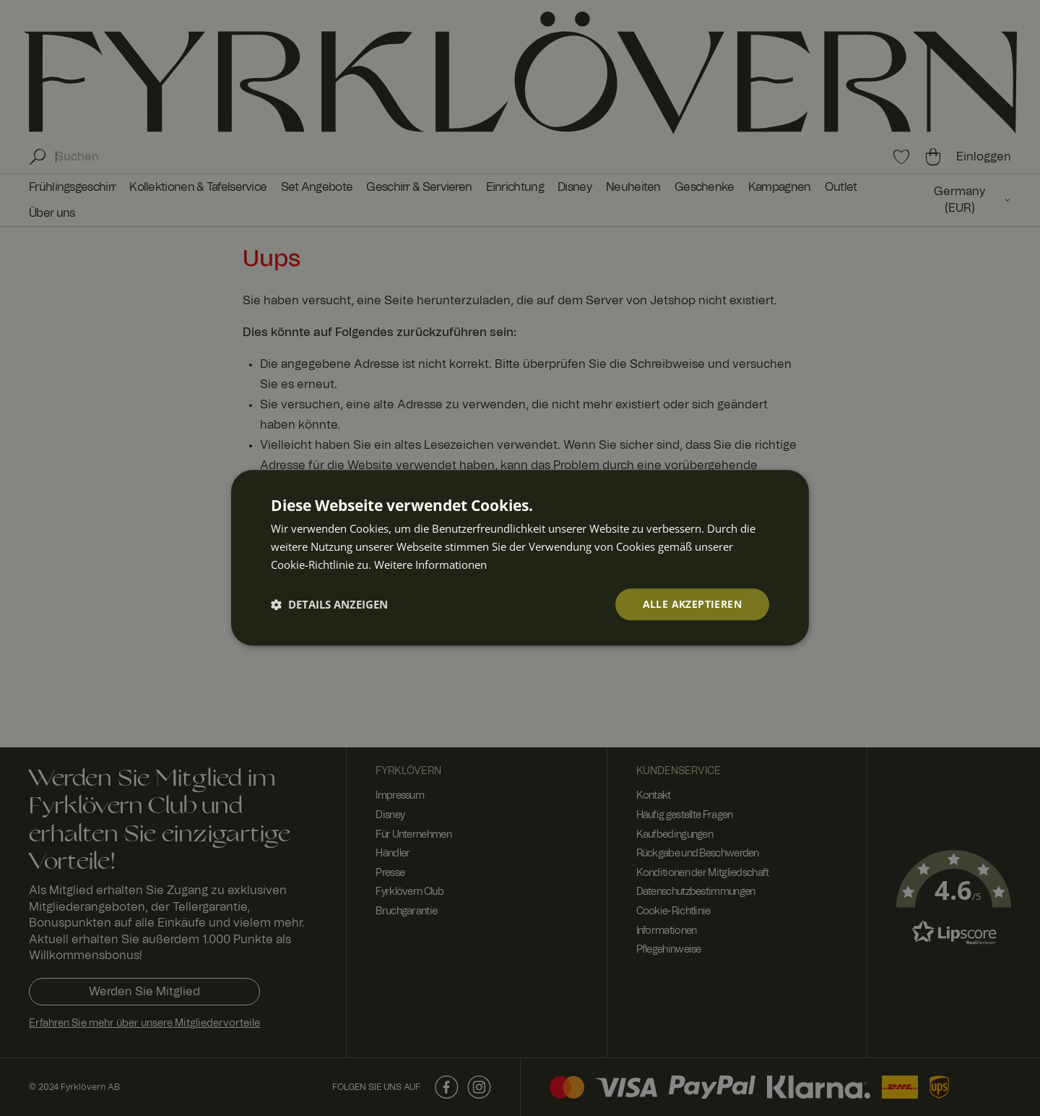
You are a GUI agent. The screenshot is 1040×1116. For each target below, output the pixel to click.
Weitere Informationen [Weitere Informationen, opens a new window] (430, 564)
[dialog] (520, 557)
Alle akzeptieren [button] (692, 604)
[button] (329, 604)
